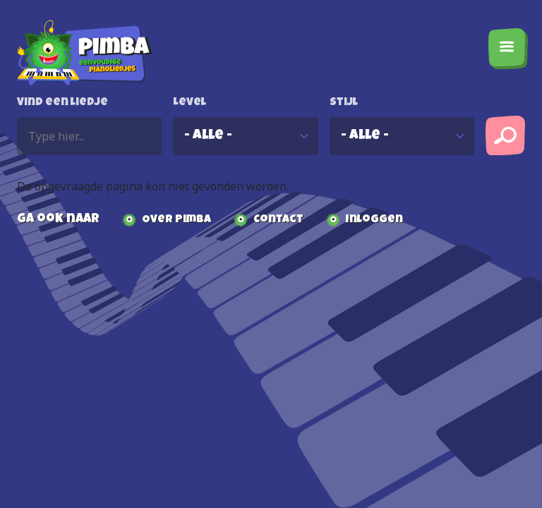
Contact (278, 220)
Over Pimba (176, 220)
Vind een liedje (62, 103)
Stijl (344, 103)
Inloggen (374, 220)
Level (189, 103)
